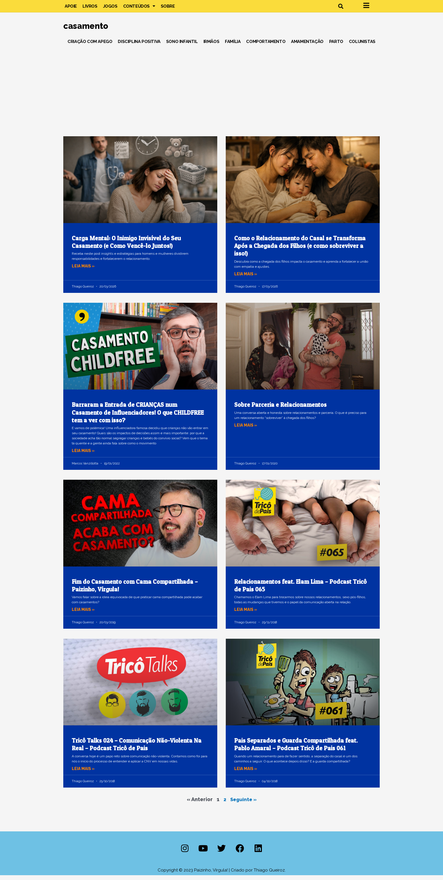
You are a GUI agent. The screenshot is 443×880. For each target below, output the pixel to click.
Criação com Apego (90, 46)
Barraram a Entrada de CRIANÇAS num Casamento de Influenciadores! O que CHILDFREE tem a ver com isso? (138, 417)
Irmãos (211, 46)
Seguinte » (243, 804)
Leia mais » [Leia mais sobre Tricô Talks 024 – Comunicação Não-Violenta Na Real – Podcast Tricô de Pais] (84, 773)
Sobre (168, 8)
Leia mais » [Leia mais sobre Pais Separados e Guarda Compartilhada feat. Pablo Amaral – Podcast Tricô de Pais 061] (246, 773)
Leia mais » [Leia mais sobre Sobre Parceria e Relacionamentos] (246, 430)
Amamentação (307, 46)
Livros (89, 8)
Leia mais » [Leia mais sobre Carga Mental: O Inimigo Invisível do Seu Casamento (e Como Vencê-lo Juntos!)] (84, 271)
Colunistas (362, 46)
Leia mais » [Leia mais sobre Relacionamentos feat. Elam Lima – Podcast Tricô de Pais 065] (246, 614)
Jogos (110, 8)
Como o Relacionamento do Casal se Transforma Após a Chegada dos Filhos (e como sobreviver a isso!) (300, 250)
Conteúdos (139, 8)
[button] (340, 8)
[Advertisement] (221, 93)
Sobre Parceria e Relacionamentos (280, 409)
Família (232, 46)
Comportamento (265, 46)
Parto (336, 46)
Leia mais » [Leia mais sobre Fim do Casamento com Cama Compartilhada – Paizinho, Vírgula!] (84, 614)
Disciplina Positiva (139, 46)
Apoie (71, 8)
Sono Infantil (182, 46)
